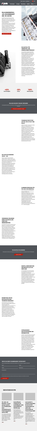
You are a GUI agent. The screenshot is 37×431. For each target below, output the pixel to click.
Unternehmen (23, 3)
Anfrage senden (4, 378)
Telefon (3, 367)
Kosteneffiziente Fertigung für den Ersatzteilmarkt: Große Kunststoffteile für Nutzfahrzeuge (18, 405)
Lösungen (18, 3)
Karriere (24, 1)
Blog (21, 1)
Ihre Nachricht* (4, 370)
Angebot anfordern (18, 254)
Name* (3, 365)
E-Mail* (20, 365)
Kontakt (28, 3)
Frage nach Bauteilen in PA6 (6, 33)
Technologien (12, 3)
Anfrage (32, 3)
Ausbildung (27, 1)
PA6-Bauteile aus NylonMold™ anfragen (18, 108)
